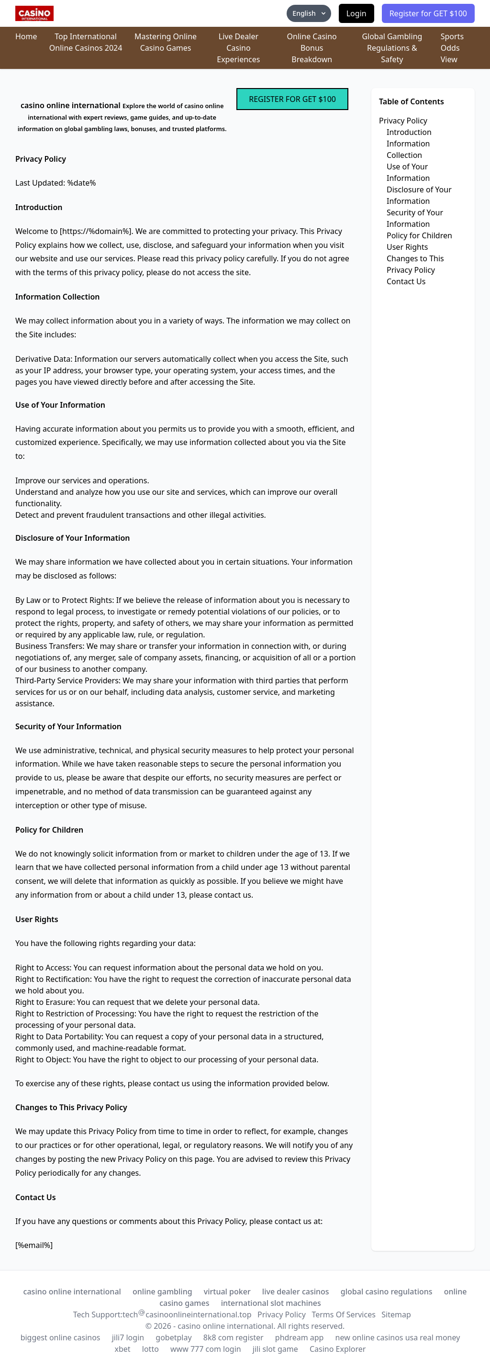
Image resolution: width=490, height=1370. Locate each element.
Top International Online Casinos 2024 (85, 42)
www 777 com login (205, 1349)
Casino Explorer (338, 1349)
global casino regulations (387, 1291)
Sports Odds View (452, 48)
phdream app (299, 1337)
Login (356, 13)
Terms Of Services (343, 1314)
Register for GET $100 (428, 13)
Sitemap (396, 1314)
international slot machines (271, 1303)
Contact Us (406, 281)
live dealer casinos (295, 1291)
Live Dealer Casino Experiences (238, 48)
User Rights (407, 247)
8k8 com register (233, 1337)
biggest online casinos (60, 1337)
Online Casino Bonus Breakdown (312, 48)
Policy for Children (419, 235)
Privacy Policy (403, 120)
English (309, 13)
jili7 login (128, 1337)
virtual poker (227, 1291)
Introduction (409, 132)
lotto (150, 1349)
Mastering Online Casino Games (165, 42)
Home (26, 36)
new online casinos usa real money (397, 1337)
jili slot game (275, 1349)
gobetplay (173, 1337)
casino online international (72, 1291)
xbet (123, 1349)
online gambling (162, 1291)
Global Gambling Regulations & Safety (392, 48)
